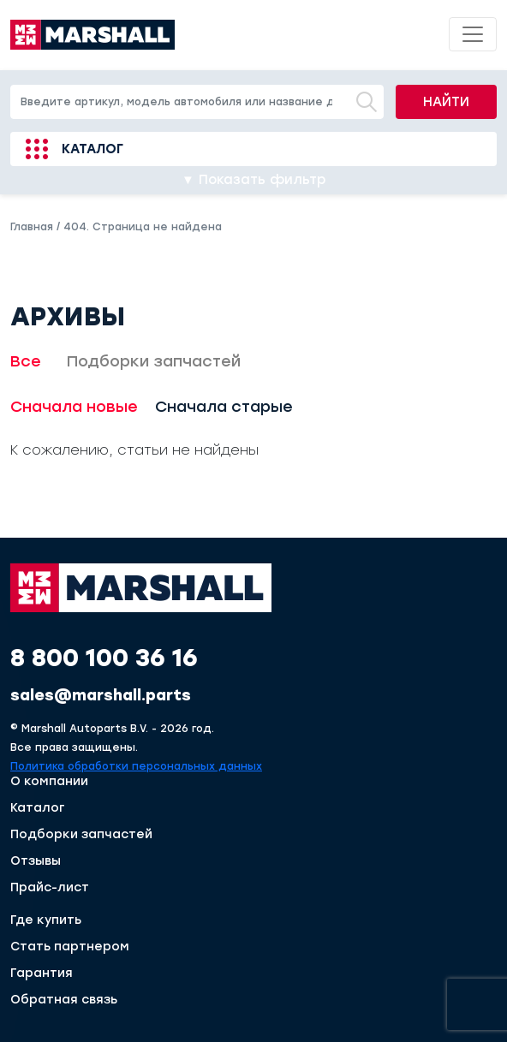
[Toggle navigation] (473, 34)
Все (25, 361)
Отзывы (35, 861)
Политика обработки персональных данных (136, 766)
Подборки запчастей (154, 361)
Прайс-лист (49, 888)
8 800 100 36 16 (104, 657)
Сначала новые (74, 406)
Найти (446, 102)
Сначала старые (224, 406)
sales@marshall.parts (100, 695)
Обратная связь (63, 1000)
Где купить (45, 920)
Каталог (92, 149)
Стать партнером (69, 947)
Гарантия (41, 973)
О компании (49, 782)
